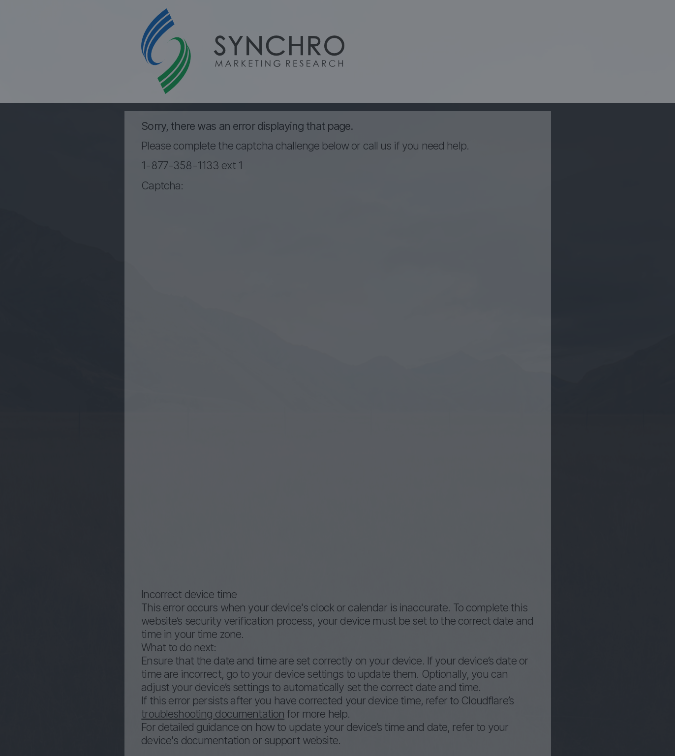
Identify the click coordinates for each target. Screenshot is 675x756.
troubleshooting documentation (212, 713)
